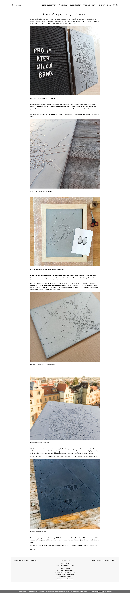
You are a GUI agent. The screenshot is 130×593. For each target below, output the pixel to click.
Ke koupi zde (51, 98)
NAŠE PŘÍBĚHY (75, 5)
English (109, 5)
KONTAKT (101, 5)
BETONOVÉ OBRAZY (49, 5)
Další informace (108, 591)
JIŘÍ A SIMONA (63, 5)
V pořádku (100, 591)
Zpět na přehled (65, 560)
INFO (94, 5)
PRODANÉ (86, 5)
